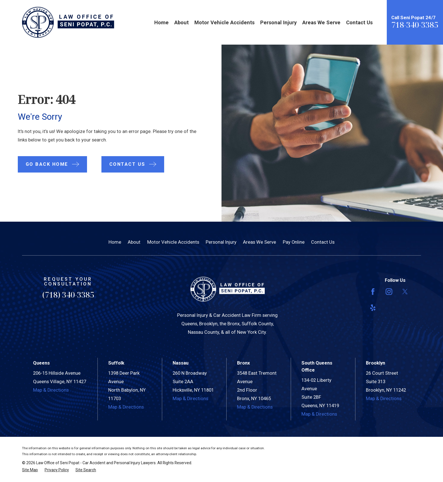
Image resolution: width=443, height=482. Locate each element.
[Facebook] (373, 291)
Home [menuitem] (161, 22)
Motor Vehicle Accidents (173, 242)
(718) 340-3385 (68, 294)
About (134, 242)
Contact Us (323, 242)
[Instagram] (389, 291)
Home (114, 242)
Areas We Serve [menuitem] (321, 22)
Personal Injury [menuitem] (278, 22)
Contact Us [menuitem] (359, 22)
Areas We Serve (259, 242)
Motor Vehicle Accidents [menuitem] (224, 22)
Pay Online (294, 242)
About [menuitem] (181, 22)
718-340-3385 (414, 24)
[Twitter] (405, 291)
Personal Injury (221, 242)
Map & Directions (51, 390)
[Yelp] (373, 307)
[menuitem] (30, 470)
